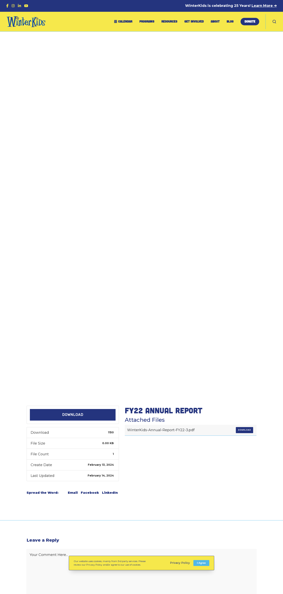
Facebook (90, 493)
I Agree (201, 562)
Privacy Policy (180, 563)
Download (72, 415)
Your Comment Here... (49, 555)
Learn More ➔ (264, 6)
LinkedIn (110, 493)
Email (73, 493)
